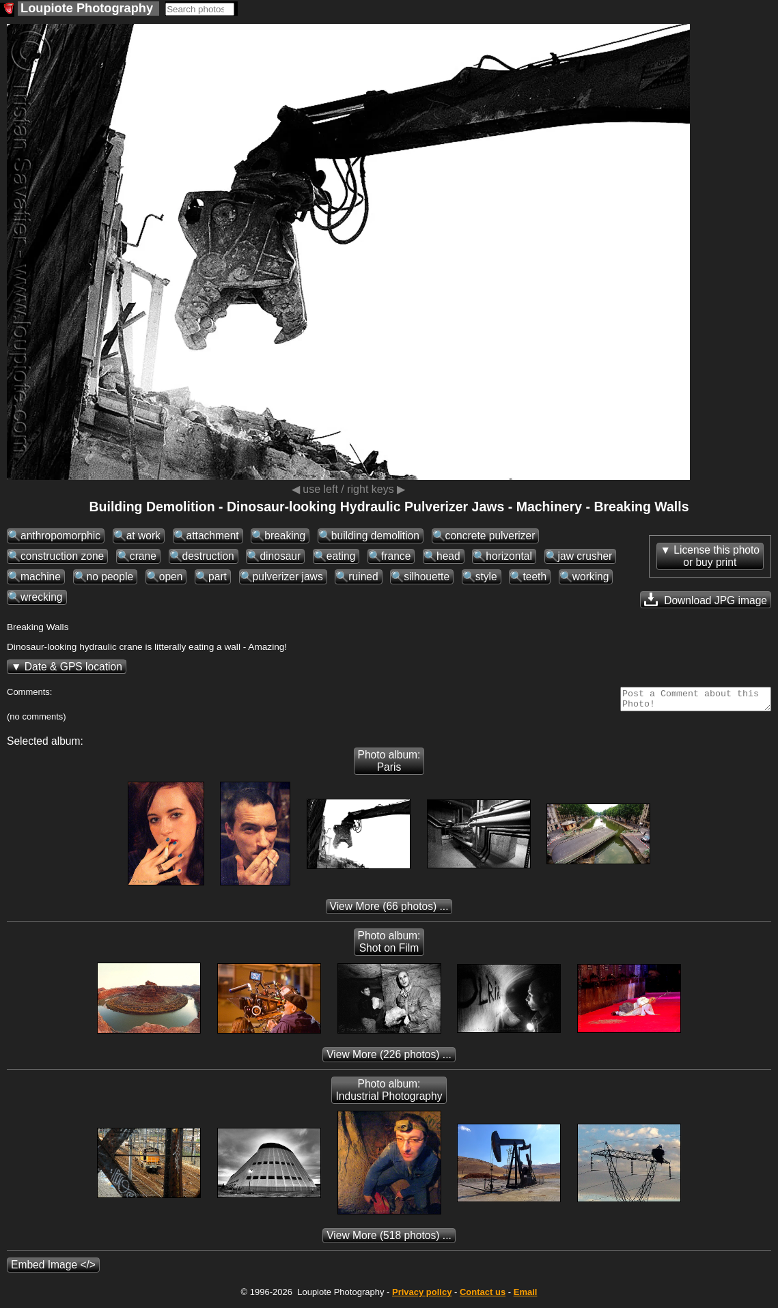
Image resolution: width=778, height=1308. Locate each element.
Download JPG (705, 599)
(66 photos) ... (389, 910)
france (396, 556)
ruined (363, 576)
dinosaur (280, 556)
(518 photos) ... (389, 1239)
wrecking (41, 597)
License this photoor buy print (716, 556)
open (171, 576)
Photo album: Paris (389, 765)
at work (143, 535)
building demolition (375, 535)
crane (143, 556)
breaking (284, 535)
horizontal (509, 556)
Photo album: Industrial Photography (388, 1094)
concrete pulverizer (490, 535)
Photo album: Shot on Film (389, 946)
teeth (534, 576)
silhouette (426, 576)
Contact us (482, 1296)
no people (110, 576)
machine (40, 576)
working (590, 576)
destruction (208, 556)
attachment (212, 535)
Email (526, 1296)
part (217, 576)
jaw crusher (585, 556)
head (448, 556)
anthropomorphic (60, 535)
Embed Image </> (53, 1269)
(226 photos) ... (389, 1058)
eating (341, 556)
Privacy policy (421, 1296)
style (486, 576)
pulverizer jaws (288, 576)
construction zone (62, 556)
